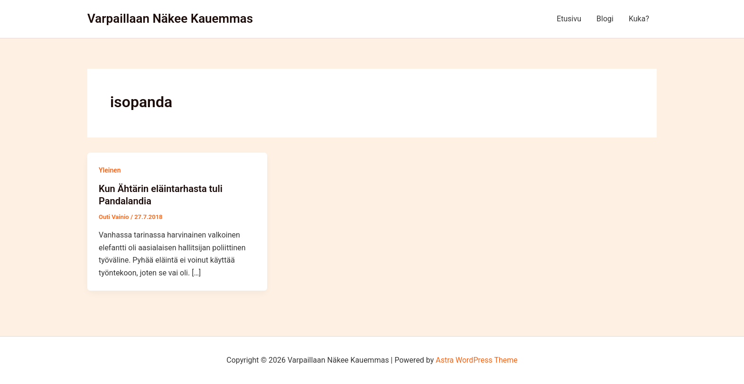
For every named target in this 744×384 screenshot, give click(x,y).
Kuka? (639, 18)
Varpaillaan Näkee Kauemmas (170, 18)
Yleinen (110, 170)
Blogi (605, 18)
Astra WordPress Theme (476, 360)
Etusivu (569, 18)
